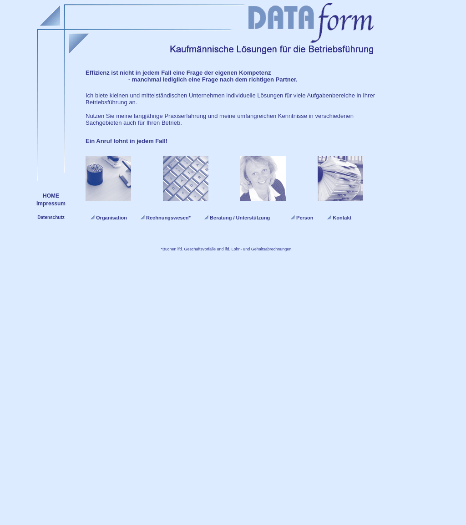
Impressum (51, 203)
